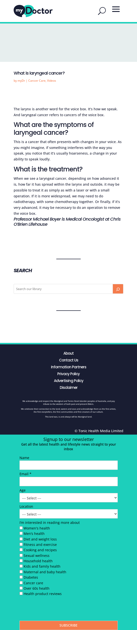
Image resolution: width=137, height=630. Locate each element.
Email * (25, 474)
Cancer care (33, 583)
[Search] (118, 289)
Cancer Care (37, 81)
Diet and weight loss (40, 539)
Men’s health (34, 533)
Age (23, 490)
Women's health (37, 528)
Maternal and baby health (45, 572)
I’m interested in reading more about (50, 522)
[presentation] (57, 609)
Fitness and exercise (40, 544)
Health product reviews (43, 593)
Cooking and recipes (40, 550)
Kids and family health (42, 566)
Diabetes (31, 577)
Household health (38, 561)
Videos (51, 81)
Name (24, 457)
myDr (21, 81)
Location (26, 506)
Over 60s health (36, 588)
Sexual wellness (36, 555)
